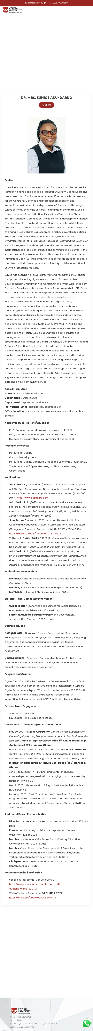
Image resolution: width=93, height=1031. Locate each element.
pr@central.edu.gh (37, 2)
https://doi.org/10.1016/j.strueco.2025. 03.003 (35, 533)
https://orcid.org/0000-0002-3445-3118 (33, 897)
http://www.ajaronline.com (32, 497)
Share (46, 105)
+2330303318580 (59, 2)
